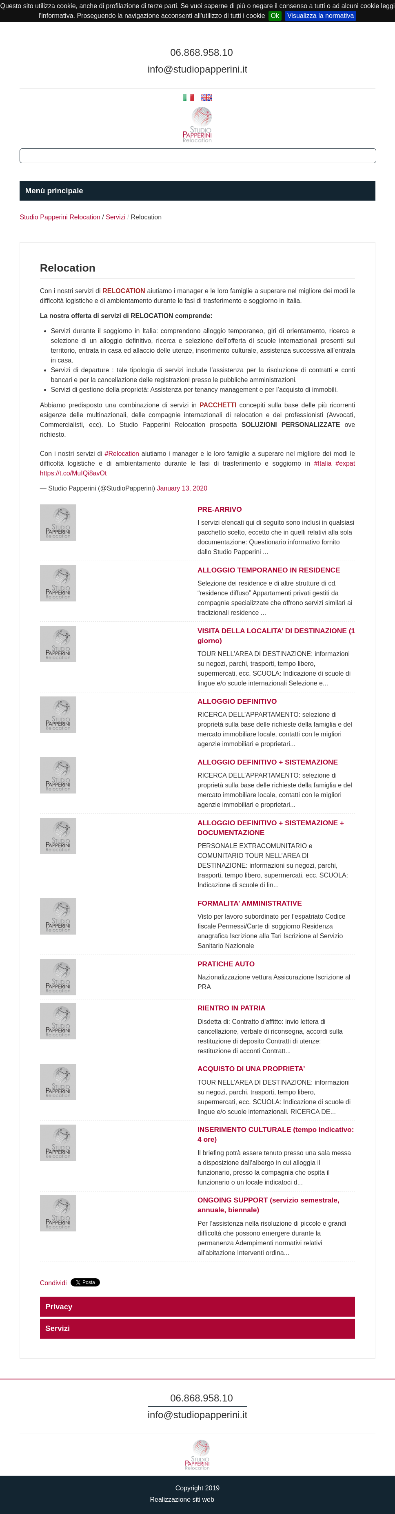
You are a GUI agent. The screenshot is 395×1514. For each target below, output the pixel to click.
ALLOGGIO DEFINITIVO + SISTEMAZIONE (268, 762)
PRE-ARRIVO (220, 509)
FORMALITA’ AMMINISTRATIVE (250, 903)
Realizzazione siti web (197, 1499)
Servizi (115, 217)
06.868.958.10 (201, 52)
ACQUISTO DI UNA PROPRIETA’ (251, 1069)
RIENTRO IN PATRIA (232, 1008)
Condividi (53, 1283)
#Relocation (122, 453)
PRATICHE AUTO (226, 964)
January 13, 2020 (182, 488)
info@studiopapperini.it (198, 69)
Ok (275, 15)
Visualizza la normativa (320, 15)
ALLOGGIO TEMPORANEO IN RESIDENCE (269, 570)
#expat (345, 463)
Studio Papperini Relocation (60, 217)
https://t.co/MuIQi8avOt (73, 473)
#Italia (323, 463)
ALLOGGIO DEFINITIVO (237, 701)
